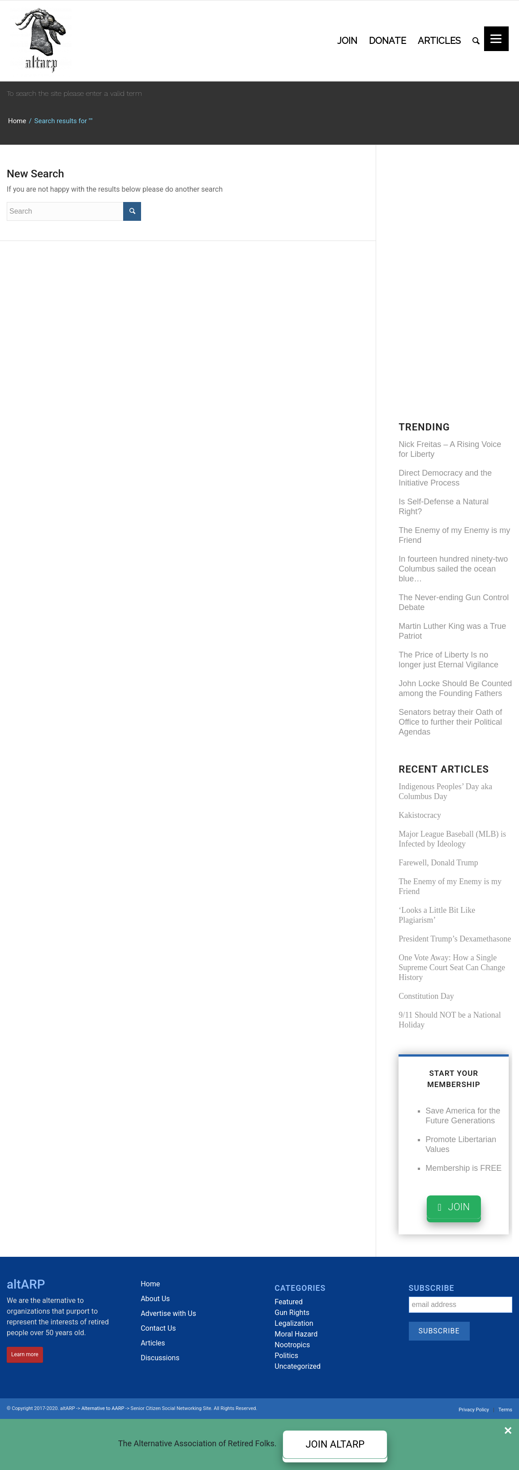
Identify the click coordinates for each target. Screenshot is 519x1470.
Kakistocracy (420, 815)
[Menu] (496, 38)
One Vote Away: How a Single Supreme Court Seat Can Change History (452, 967)
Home (17, 121)
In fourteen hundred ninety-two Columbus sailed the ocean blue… (453, 568)
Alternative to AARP (102, 1408)
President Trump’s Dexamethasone (455, 938)
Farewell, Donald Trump (438, 862)
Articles (153, 1343)
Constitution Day (426, 996)
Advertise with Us (168, 1313)
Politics (286, 1355)
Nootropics (292, 1345)
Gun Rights (292, 1312)
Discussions (160, 1358)
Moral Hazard (296, 1334)
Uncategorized (298, 1366)
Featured (289, 1302)
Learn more (25, 1354)
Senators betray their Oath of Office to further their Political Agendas (450, 722)
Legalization (294, 1323)
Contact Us (158, 1328)
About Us (155, 1298)
